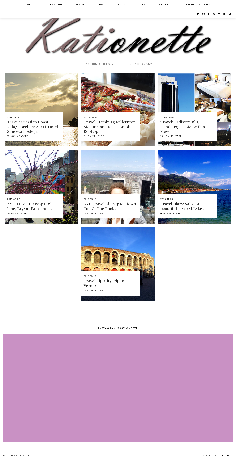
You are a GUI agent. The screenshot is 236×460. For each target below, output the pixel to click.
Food (121, 4)
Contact (142, 4)
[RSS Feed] (224, 13)
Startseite (32, 4)
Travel (102, 4)
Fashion (56, 4)
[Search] (230, 13)
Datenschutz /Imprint (195, 4)
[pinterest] (214, 13)
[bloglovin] (219, 13)
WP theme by (218, 455)
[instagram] (203, 13)
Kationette (22, 455)
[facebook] (209, 13)
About (163, 4)
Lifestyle (80, 4)
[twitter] (198, 13)
